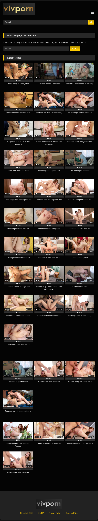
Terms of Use (72, 513)
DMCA (41, 513)
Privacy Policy (55, 513)
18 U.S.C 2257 (26, 513)
